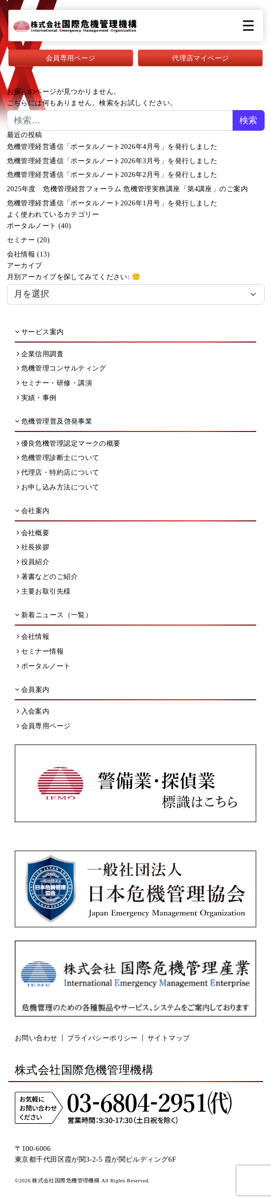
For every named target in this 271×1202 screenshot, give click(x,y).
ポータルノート (32, 225)
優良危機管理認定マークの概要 (69, 443)
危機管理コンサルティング (61, 368)
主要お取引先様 (44, 591)
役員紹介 (33, 562)
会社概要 (33, 533)
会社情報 (21, 254)
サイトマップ (168, 1038)
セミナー (21, 240)
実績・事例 (37, 397)
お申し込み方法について (58, 487)
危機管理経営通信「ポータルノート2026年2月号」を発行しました (112, 174)
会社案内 (32, 511)
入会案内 (33, 711)
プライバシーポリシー (102, 1037)
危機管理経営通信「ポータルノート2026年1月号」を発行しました (112, 203)
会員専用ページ (71, 58)
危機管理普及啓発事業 (53, 421)
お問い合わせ (36, 1038)
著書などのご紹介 (47, 576)
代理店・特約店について (58, 472)
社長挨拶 (33, 547)
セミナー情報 (40, 651)
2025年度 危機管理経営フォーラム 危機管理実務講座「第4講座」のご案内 (127, 189)
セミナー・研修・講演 (54, 383)
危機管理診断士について (58, 457)
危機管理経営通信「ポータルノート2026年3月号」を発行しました (112, 161)
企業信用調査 (40, 354)
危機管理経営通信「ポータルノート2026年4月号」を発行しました (112, 146)
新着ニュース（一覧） (53, 615)
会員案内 (32, 689)
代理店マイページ (200, 58)
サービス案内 (39, 332)
